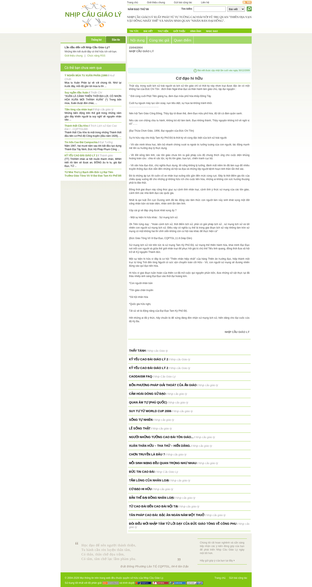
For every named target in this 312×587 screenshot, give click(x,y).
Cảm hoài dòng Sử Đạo (147, 393)
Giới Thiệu (179, 31)
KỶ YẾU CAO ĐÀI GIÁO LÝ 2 (81, 155)
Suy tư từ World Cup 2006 (150, 411)
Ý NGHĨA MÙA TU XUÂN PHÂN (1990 (86, 75)
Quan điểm (182, 40)
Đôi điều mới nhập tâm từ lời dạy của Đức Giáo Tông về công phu (183, 523)
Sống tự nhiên (141, 419)
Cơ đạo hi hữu (140, 489)
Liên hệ (205, 2)
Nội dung (137, 40)
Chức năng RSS (96, 55)
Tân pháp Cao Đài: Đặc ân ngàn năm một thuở (166, 515)
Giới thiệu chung (156, 2)
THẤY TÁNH (137, 350)
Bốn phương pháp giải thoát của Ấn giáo (163, 385)
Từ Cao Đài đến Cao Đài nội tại (153, 506)
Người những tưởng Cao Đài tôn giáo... (161, 437)
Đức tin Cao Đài (142, 471)
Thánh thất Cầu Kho (76, 125)
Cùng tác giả (159, 40)
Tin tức (134, 31)
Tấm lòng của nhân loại (78, 109)
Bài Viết (148, 31)
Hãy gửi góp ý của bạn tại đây (216, 560)
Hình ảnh (195, 31)
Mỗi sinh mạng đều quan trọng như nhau (163, 463)
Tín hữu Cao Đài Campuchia (81, 142)
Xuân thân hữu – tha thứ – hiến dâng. (160, 445)
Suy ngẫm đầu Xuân (76, 92)
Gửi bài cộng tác (183, 2)
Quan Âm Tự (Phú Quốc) (148, 402)
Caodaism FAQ (140, 376)
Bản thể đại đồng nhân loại (151, 497)
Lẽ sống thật (140, 428)
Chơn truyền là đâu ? (147, 454)
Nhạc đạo (212, 31)
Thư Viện (163, 31)
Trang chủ (132, 2)
